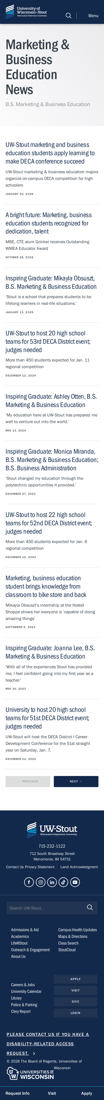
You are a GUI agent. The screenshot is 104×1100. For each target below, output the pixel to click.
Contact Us (15, 867)
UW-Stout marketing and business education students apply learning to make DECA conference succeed (50, 153)
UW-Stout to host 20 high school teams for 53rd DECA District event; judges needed (48, 341)
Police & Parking (24, 1004)
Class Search (68, 943)
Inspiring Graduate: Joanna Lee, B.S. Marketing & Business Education (50, 652)
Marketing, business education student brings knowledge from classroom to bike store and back (46, 586)
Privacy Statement (40, 867)
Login (75, 1013)
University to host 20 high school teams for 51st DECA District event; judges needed (47, 718)
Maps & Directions (72, 936)
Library (16, 998)
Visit (76, 990)
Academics (20, 936)
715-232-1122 (52, 846)
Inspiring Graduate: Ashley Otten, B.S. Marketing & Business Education (51, 401)
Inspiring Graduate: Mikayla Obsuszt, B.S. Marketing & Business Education (51, 282)
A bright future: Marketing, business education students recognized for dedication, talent (49, 223)
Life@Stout (19, 943)
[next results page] (76, 781)
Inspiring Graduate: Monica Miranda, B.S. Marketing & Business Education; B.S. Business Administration (52, 460)
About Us (18, 956)
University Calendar (26, 991)
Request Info (17, 1093)
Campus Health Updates (77, 929)
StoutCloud (67, 949)
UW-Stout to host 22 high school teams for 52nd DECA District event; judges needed (49, 523)
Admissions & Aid (25, 929)
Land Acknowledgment (78, 867)
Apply (75, 979)
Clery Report (21, 1011)
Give (75, 1001)
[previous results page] (28, 781)
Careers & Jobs (23, 984)
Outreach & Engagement (30, 949)
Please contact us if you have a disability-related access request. (48, 1044)
